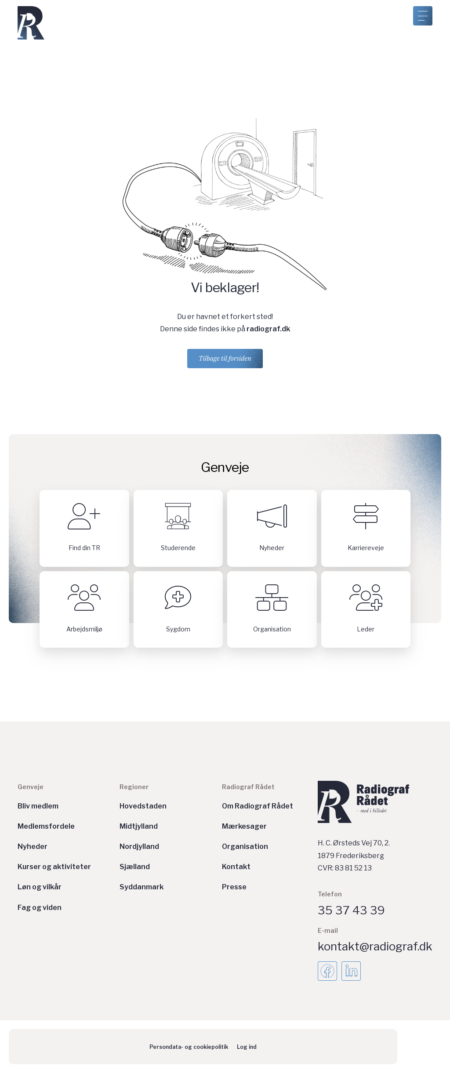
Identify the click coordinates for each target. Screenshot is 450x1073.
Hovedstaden (143, 806)
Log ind (247, 1047)
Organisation (245, 846)
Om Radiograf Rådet (257, 806)
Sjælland (135, 867)
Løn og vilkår (40, 887)
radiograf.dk (268, 329)
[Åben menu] (422, 15)
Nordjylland (139, 846)
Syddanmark (141, 887)
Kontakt (236, 867)
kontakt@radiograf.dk (375, 946)
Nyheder (32, 846)
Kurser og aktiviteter (54, 867)
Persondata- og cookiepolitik (188, 1047)
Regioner (134, 786)
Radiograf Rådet (248, 786)
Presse (234, 887)
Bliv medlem (38, 806)
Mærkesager (244, 826)
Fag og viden (40, 907)
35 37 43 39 (351, 910)
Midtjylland (139, 826)
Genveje (31, 786)
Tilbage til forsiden (225, 358)
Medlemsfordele (46, 826)
